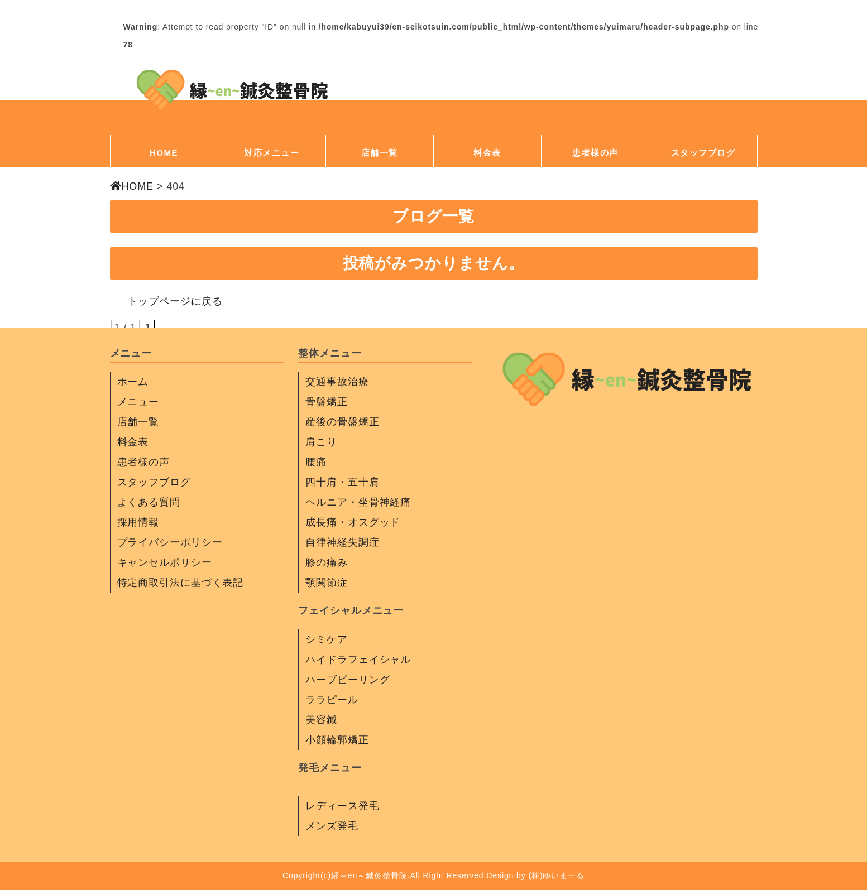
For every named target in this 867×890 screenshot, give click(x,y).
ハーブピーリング (347, 679)
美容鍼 (321, 719)
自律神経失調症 (342, 542)
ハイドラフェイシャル (358, 659)
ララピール (331, 699)
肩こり (321, 442)
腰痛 (316, 462)
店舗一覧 (379, 152)
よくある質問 (148, 502)
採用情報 (138, 522)
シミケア (326, 639)
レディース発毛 (342, 805)
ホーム (133, 381)
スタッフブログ (703, 152)
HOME (164, 152)
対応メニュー (271, 152)
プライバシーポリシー (170, 542)
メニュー (138, 401)
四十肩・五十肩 (342, 482)
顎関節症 (326, 582)
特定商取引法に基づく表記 (180, 582)
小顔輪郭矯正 (336, 739)
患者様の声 (595, 152)
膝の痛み (326, 562)
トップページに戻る (175, 301)
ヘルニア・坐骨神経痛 (358, 502)
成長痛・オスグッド (352, 522)
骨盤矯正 (326, 401)
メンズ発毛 (331, 825)
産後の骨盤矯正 (342, 421)
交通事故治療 (336, 381)
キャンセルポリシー (164, 562)
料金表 (487, 152)
